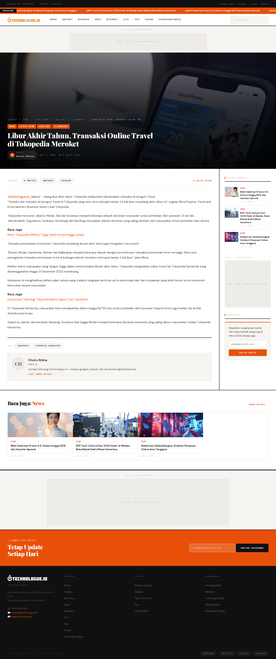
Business (83, 19)
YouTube (244, 653)
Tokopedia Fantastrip (47, 345)
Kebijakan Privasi (215, 611)
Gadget (67, 19)
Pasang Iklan (212, 604)
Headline (60, 119)
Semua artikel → (258, 404)
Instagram (208, 653)
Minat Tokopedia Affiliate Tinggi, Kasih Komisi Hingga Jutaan (46, 235)
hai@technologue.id (21, 616)
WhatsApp (48, 180)
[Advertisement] (138, 90)
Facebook (66, 180)
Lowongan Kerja (170, 19)
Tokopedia (22, 345)
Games (139, 591)
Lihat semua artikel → (41, 374)
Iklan (254, 4)
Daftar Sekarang (252, 548)
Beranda (12, 119)
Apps (98, 19)
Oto (126, 19)
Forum (149, 19)
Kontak (264, 4)
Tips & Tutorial (143, 598)
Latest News (41, 119)
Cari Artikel (141, 611)
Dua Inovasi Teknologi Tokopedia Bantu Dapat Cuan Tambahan (48, 299)
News (53, 19)
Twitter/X (227, 653)
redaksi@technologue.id (24, 612)
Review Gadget (143, 585)
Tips (137, 19)
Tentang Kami (226, 4)
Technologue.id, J (20, 197)
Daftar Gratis (247, 352)
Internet (112, 19)
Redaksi (242, 4)
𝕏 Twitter (29, 180)
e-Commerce (78, 119)
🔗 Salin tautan (202, 180)
